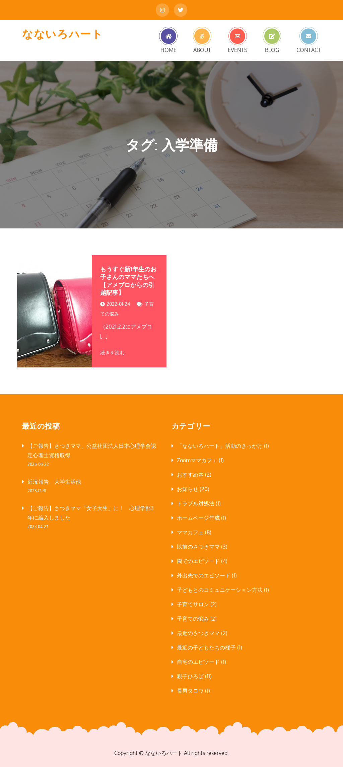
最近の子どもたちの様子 (206, 647)
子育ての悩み (193, 618)
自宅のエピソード (198, 661)
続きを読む (112, 352)
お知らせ (187, 489)
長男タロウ (190, 690)
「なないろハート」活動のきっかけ (220, 445)
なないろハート (62, 34)
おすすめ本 (190, 474)
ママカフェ (190, 532)
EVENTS (238, 50)
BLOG (272, 50)
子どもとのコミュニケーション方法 (220, 589)
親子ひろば (190, 676)
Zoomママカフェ (197, 460)
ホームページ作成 (198, 517)
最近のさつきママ (198, 633)
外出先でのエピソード (203, 575)
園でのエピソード (198, 561)
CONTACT (308, 50)
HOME (168, 50)
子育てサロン (193, 604)
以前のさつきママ (198, 546)
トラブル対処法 (195, 503)
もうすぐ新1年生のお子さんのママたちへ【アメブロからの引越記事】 (128, 280)
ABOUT (202, 50)
